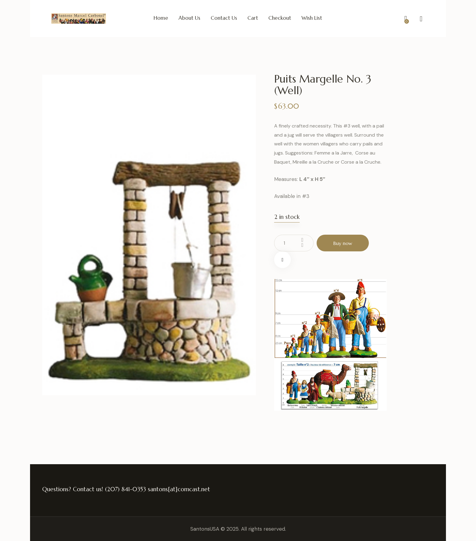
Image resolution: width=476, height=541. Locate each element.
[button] (282, 259)
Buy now (342, 243)
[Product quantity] (294, 243)
